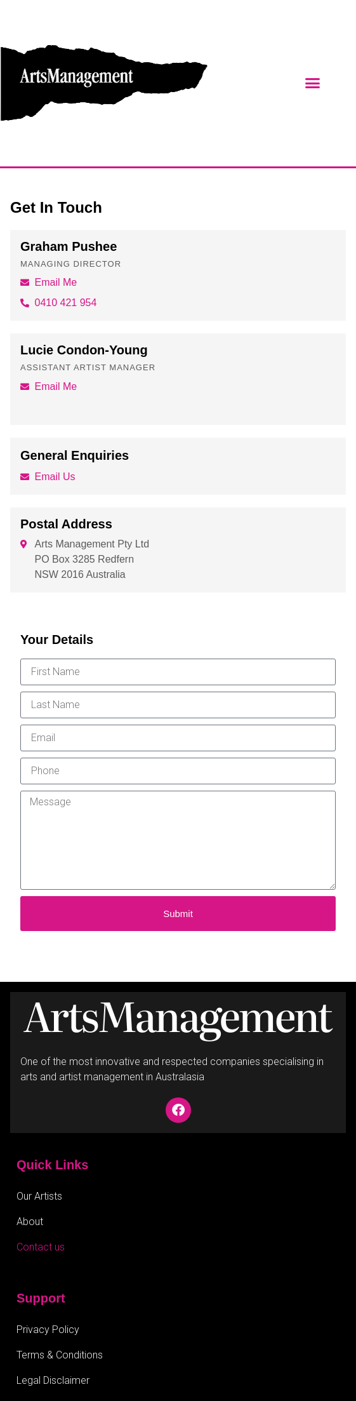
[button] (313, 83)
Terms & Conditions (59, 1355)
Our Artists (39, 1196)
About (29, 1222)
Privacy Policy (47, 1330)
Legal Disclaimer (52, 1380)
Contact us (40, 1247)
